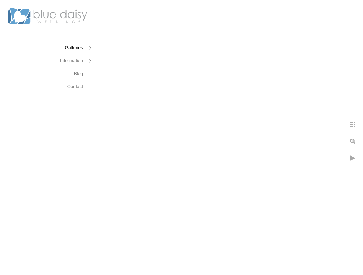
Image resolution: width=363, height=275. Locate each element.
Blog (78, 73)
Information (71, 60)
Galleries (74, 47)
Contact (75, 86)
